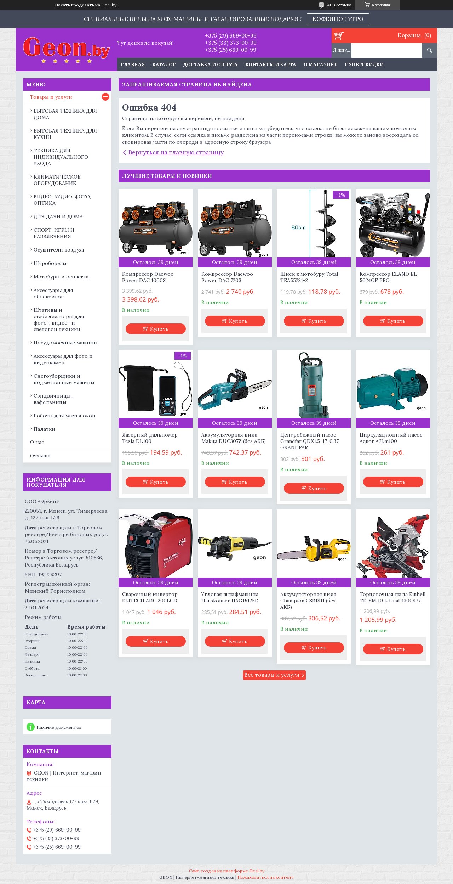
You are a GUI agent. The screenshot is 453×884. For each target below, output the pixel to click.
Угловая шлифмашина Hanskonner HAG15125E (229, 597)
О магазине (320, 65)
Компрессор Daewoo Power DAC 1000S (148, 277)
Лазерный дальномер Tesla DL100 (150, 438)
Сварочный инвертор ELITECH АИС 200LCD (150, 597)
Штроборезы (50, 263)
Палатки (44, 429)
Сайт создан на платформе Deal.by (226, 870)
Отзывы (40, 455)
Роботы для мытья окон (65, 415)
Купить (159, 329)
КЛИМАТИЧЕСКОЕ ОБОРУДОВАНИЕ (57, 180)
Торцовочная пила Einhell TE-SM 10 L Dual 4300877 (392, 597)
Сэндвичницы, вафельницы (53, 399)
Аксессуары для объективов (53, 293)
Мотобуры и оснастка (61, 277)
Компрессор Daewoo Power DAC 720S (227, 277)
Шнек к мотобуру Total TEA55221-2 (309, 277)
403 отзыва (339, 4)
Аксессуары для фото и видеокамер (63, 359)
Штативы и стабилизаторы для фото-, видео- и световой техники (59, 319)
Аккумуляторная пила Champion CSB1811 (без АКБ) (308, 600)
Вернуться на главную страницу (176, 152)
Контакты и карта (270, 65)
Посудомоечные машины (66, 342)
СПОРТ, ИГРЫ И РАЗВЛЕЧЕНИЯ (54, 233)
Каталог (164, 65)
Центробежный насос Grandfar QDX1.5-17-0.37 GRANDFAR (309, 441)
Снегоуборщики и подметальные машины (64, 379)
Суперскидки (364, 65)
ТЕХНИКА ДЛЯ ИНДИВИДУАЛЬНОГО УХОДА (61, 157)
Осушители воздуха (59, 250)
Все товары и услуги (271, 674)
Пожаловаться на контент (265, 877)
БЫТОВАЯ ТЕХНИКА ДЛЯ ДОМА (65, 114)
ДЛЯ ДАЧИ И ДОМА (58, 216)
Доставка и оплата (210, 65)
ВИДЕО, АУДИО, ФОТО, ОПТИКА (62, 199)
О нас (37, 442)
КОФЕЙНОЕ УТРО (337, 18)
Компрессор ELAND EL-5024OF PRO (389, 277)
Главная (133, 65)
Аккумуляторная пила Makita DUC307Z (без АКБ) (233, 438)
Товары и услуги (51, 97)
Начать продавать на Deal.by (85, 4)
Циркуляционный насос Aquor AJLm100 (391, 438)
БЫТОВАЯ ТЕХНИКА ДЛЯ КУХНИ (65, 134)
